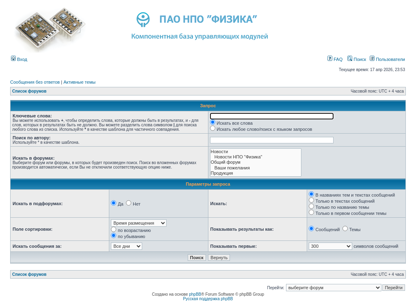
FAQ (334, 59)
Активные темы (79, 82)
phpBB (195, 294)
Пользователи (387, 59)
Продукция (256, 173)
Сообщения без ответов (35, 82)
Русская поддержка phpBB (208, 299)
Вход (19, 59)
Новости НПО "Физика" (256, 157)
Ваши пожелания (256, 168)
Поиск (356, 59)
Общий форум (256, 162)
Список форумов (29, 91)
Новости (256, 151)
